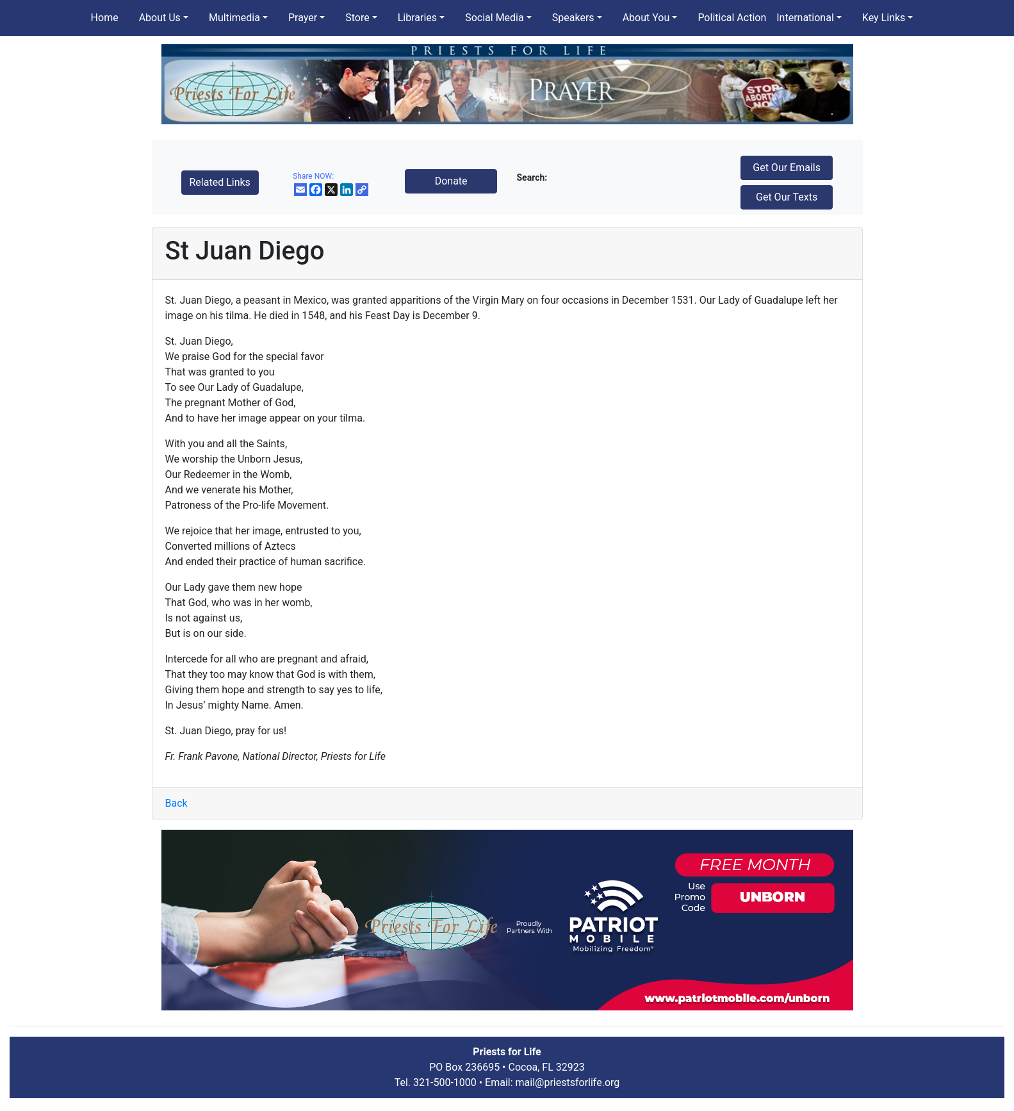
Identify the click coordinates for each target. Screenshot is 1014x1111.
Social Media (494, 18)
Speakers (573, 18)
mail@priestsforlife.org (568, 1082)
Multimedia (234, 18)
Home (105, 18)
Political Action (732, 18)
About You (646, 18)
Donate (451, 181)
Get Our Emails (787, 167)
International (805, 18)
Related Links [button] (220, 182)
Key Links (883, 18)
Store (357, 18)
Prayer (302, 18)
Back (176, 803)
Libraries (417, 18)
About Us (160, 18)
